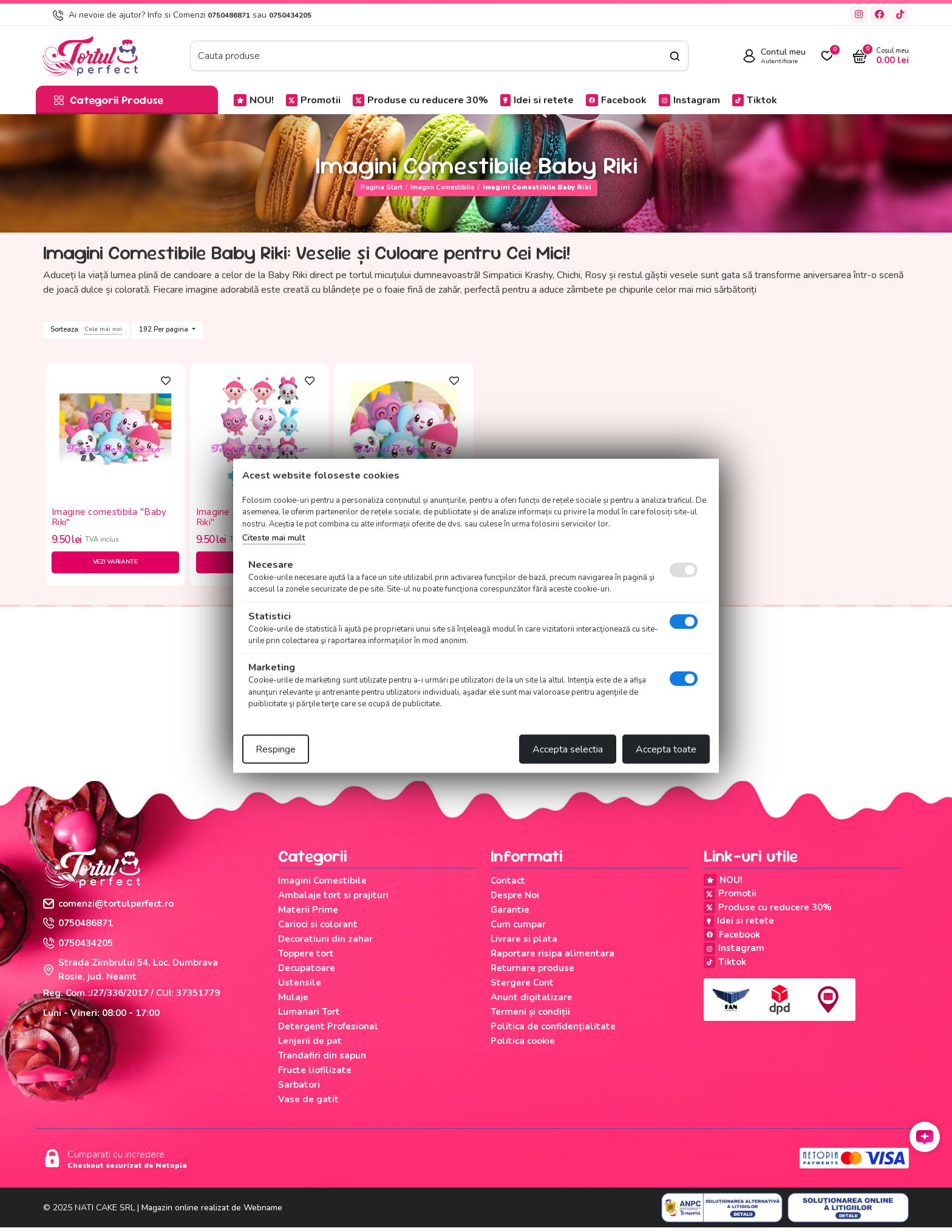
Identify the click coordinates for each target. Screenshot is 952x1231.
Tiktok (754, 100)
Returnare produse (532, 972)
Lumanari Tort (309, 1015)
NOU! (254, 100)
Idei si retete (537, 100)
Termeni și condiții (530, 1015)
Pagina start (382, 187)
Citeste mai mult (273, 538)
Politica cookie (523, 1044)
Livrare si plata (524, 942)
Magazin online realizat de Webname (211, 1211)
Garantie (510, 913)
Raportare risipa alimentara (552, 957)
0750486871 (229, 15)
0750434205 (290, 15)
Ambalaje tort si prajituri (333, 899)
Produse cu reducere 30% (420, 100)
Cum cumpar (518, 928)
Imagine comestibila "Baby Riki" (109, 517)
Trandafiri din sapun (322, 1059)
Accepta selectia (567, 748)
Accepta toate (666, 748)
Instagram (689, 100)
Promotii (313, 100)
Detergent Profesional (328, 1030)
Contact (508, 884)
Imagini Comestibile (442, 187)
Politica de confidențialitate (553, 1030)
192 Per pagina (164, 329)
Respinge (276, 748)
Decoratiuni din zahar (325, 942)
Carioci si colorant (318, 928)
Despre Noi (515, 899)
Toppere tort (306, 957)
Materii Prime (308, 913)
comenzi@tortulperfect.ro (108, 907)
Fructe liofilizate (315, 1074)
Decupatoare (306, 972)
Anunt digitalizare (532, 1001)
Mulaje (293, 1001)
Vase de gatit (308, 1103)
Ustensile (299, 986)
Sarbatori (299, 1088)
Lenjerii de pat (310, 1044)
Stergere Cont (522, 986)
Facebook (616, 100)
